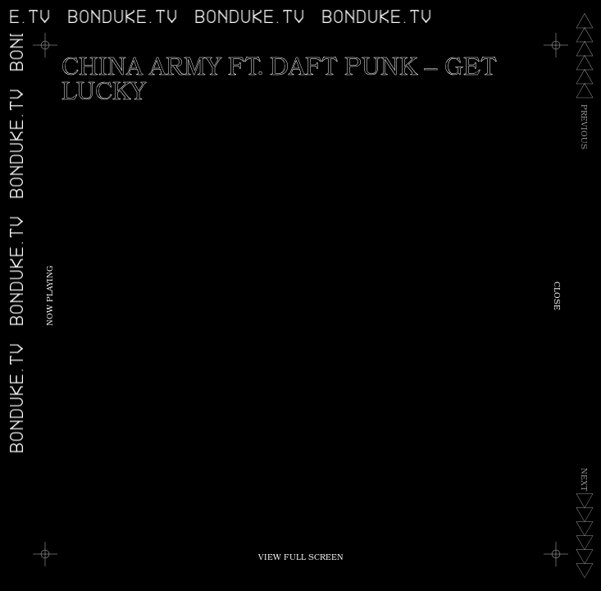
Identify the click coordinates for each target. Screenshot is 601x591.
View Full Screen (301, 558)
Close (555, 296)
